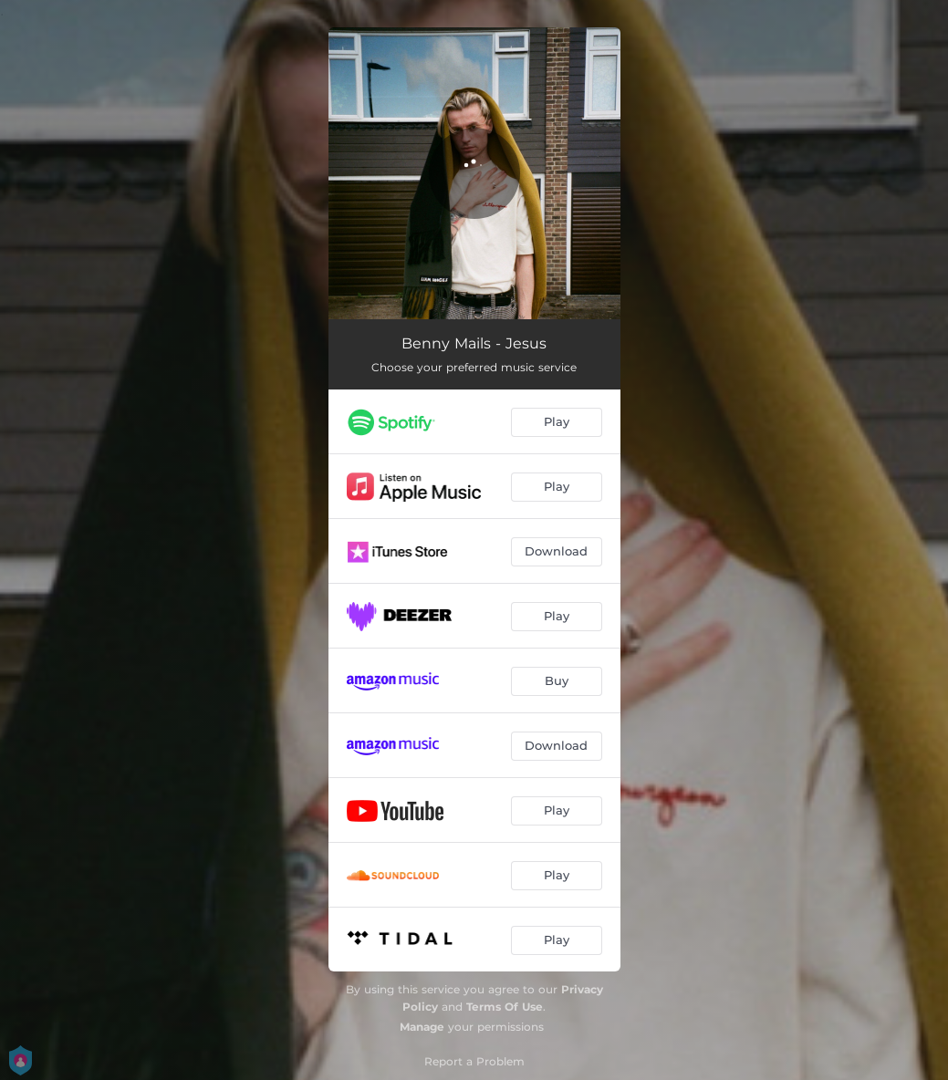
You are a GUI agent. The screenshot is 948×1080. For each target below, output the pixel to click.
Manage (422, 1026)
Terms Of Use (504, 1006)
